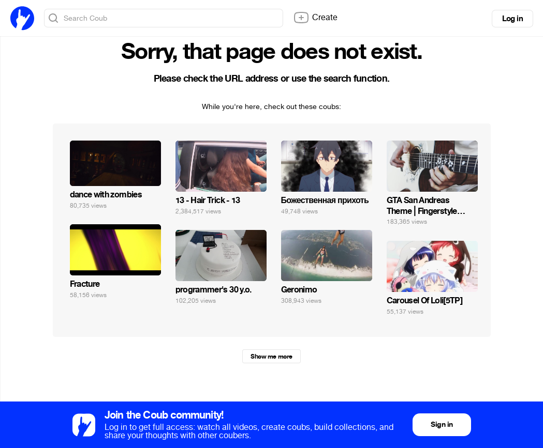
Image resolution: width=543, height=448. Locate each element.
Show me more (271, 356)
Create (315, 17)
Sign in (441, 424)
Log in (512, 18)
